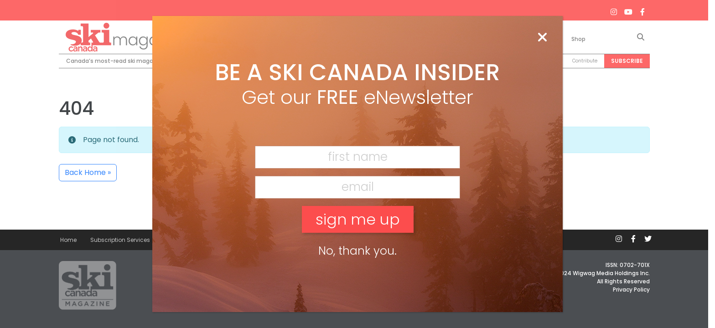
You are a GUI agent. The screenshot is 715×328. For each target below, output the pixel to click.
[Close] (542, 38)
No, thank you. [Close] (357, 251)
